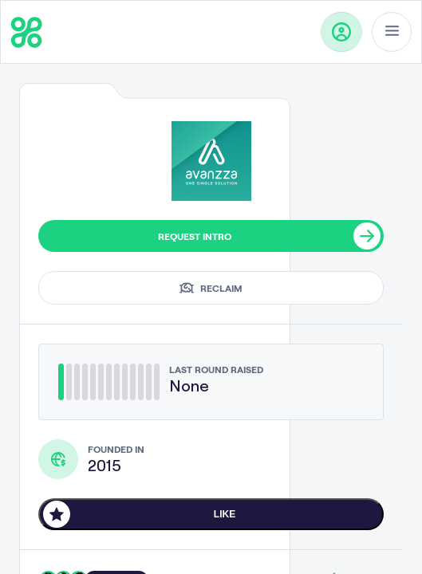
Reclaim (211, 288)
